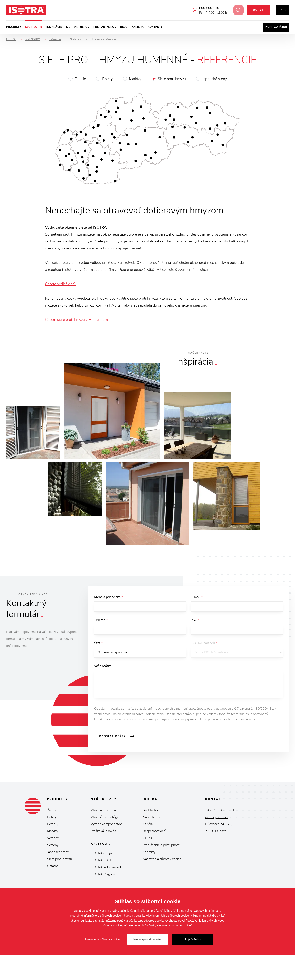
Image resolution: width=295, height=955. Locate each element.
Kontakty (155, 27)
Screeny (52, 847)
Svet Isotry (150, 812)
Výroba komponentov (106, 826)
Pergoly (52, 826)
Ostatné (52, 868)
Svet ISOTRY (33, 27)
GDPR (147, 840)
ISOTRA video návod (106, 869)
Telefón (101, 621)
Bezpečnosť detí (154, 833)
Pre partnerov (104, 27)
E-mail (197, 597)
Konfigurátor (276, 27)
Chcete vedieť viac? (60, 283)
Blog (123, 27)
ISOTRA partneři (204, 645)
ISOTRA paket (101, 862)
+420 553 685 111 (219, 812)
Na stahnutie (152, 819)
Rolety (107, 78)
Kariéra (138, 27)
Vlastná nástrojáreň (105, 812)
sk (281, 10)
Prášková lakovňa (103, 833)
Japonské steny (214, 78)
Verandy (53, 840)
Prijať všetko (193, 939)
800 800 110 (206, 8)
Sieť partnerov (77, 27)
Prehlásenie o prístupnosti (161, 847)
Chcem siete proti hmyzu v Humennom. (77, 319)
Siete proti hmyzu (172, 78)
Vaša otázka (102, 669)
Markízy (135, 78)
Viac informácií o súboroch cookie (167, 915)
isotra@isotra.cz (216, 819)
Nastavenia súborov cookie (162, 861)
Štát (98, 645)
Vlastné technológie (105, 819)
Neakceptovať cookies (147, 939)
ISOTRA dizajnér (103, 855)
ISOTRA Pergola (103, 876)
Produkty (13, 27)
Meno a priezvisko (108, 597)
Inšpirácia (54, 27)
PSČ (195, 621)
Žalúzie (80, 78)
